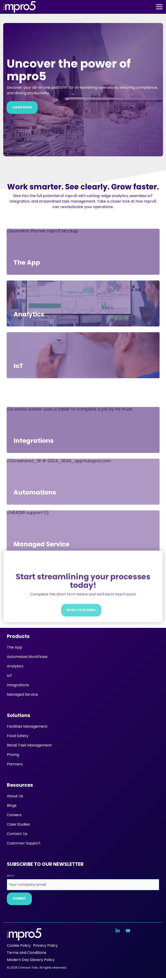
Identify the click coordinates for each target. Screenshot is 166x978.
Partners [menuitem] (15, 764)
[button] (159, 6)
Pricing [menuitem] (13, 754)
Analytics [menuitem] (15, 666)
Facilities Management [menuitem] (27, 726)
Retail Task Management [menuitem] (29, 745)
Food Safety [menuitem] (17, 735)
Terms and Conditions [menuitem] (26, 952)
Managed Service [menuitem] (22, 694)
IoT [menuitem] (9, 675)
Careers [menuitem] (14, 815)
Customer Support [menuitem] (24, 843)
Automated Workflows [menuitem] (27, 656)
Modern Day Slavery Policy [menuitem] (31, 959)
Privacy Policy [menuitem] (45, 945)
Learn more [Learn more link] (22, 107)
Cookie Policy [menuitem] (19, 945)
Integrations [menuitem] (18, 685)
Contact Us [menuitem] (17, 833)
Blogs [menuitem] (12, 805)
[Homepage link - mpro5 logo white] (24, 938)
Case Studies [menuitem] (18, 824)
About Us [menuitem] (15, 796)
